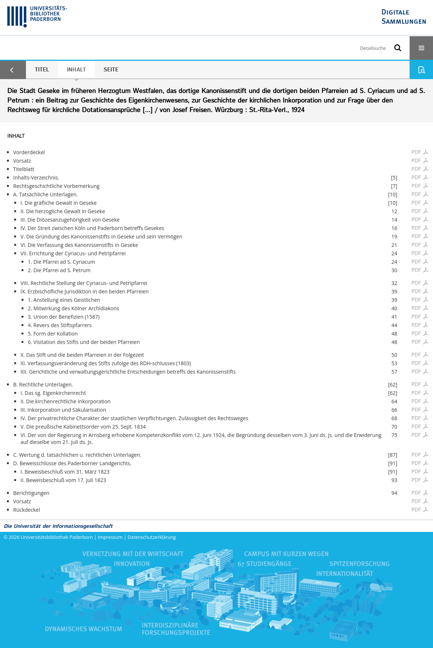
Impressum (110, 537)
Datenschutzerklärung (152, 537)
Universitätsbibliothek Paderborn (57, 537)
